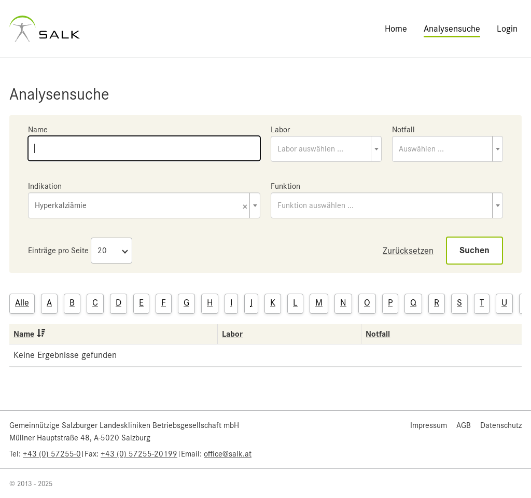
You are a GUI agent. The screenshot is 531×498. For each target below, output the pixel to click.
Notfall (403, 129)
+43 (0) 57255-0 (52, 454)
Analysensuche (452, 28)
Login (507, 28)
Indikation (45, 186)
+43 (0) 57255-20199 (139, 454)
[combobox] (326, 149)
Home (396, 28)
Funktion (285, 186)
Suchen (474, 250)
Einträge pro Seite (58, 250)
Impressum (428, 425)
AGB (463, 425)
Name (38, 129)
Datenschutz (501, 425)
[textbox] (326, 149)
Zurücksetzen (408, 250)
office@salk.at (227, 454)
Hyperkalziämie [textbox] (141, 206)
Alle (22, 302)
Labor (280, 129)
